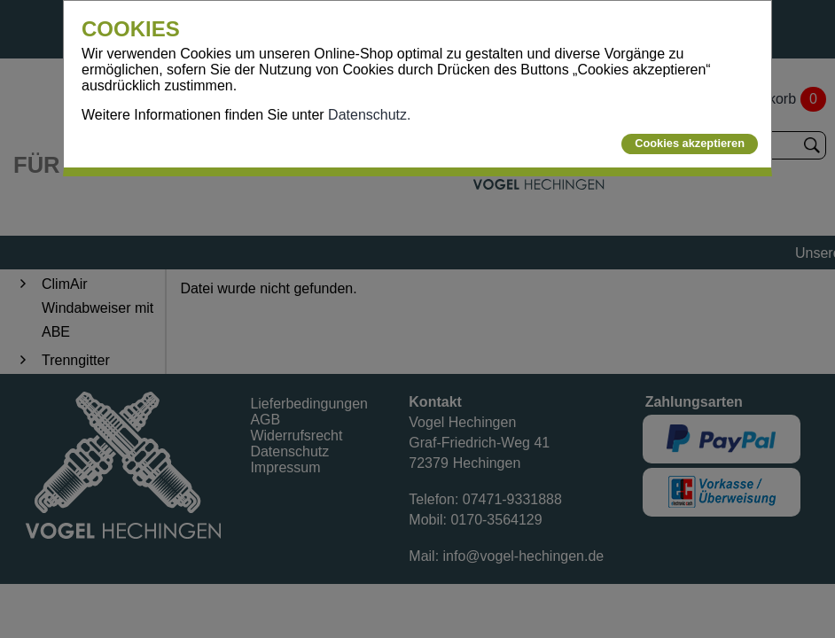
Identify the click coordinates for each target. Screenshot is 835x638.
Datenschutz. (369, 114)
